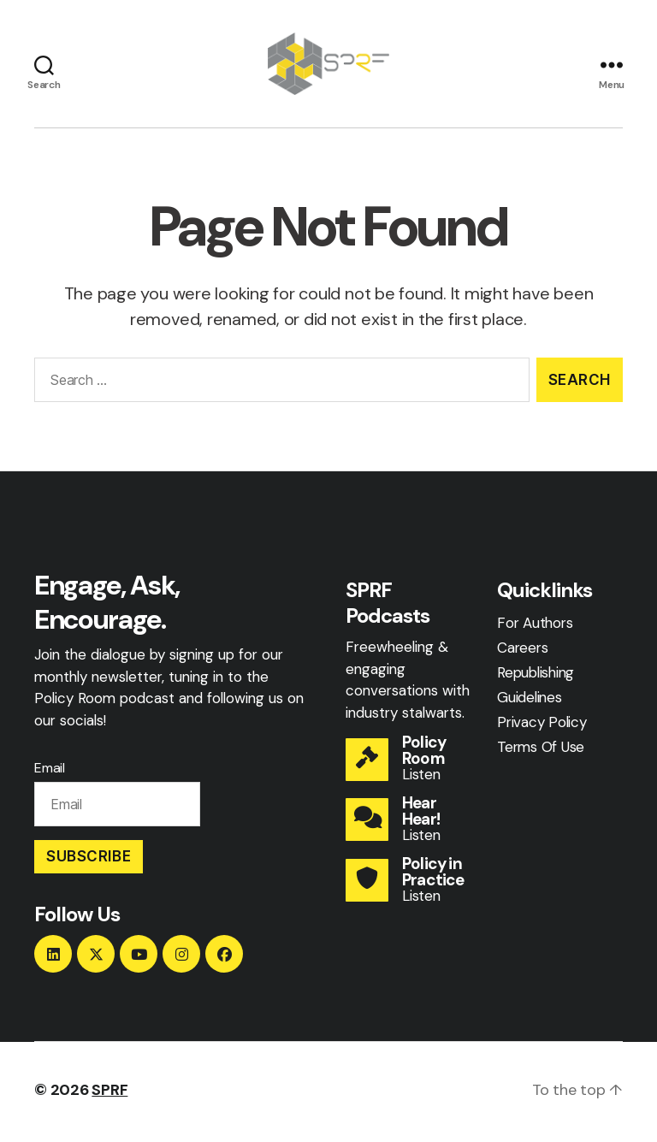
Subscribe (88, 859)
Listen (421, 777)
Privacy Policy (542, 724)
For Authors (534, 626)
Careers (522, 651)
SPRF (109, 1093)
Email (49, 771)
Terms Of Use (540, 749)
